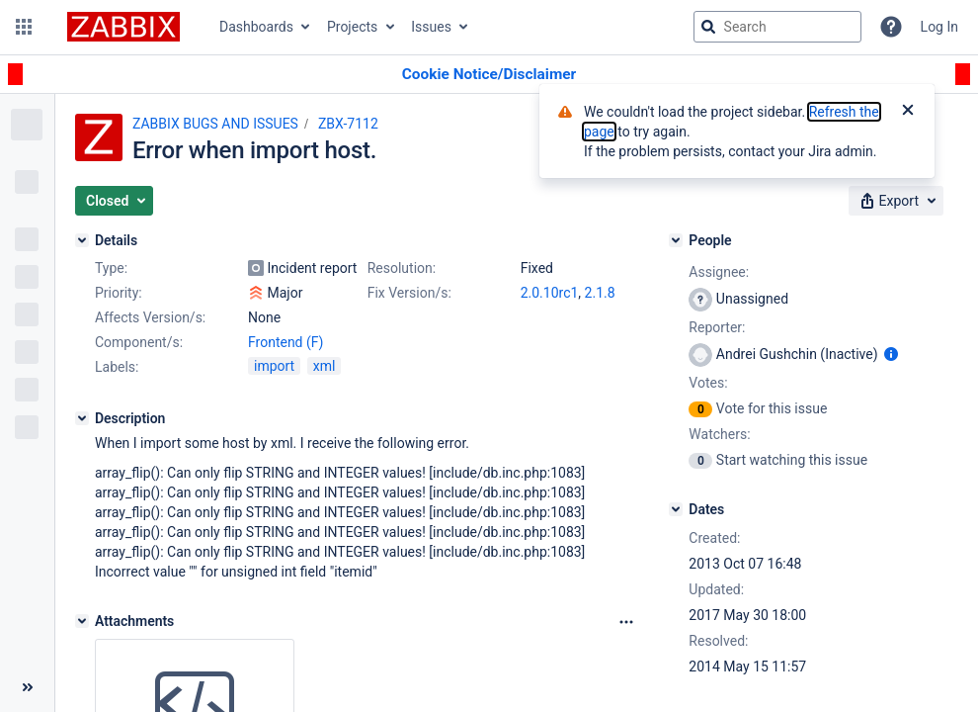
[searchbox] (777, 27)
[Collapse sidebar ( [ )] (27, 687)
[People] (676, 240)
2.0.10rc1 (550, 293)
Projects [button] (352, 27)
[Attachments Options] (626, 622)
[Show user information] (891, 354)
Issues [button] (431, 27)
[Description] (82, 418)
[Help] (891, 27)
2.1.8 (600, 293)
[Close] (908, 112)
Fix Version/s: (409, 293)
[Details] (82, 240)
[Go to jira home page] (123, 26)
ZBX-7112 (348, 124)
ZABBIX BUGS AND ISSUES (215, 124)
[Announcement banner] (489, 74)
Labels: (116, 367)
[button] (24, 26)
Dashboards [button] (256, 27)
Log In (939, 27)
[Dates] (676, 509)
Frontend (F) (285, 342)
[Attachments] (82, 621)
